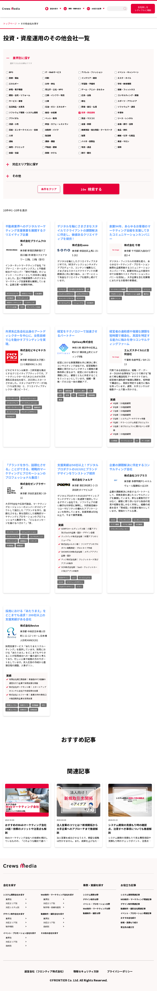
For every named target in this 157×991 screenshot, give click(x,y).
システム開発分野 (90, 894)
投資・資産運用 (88, 112)
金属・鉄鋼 (86, 124)
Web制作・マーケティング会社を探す (57, 894)
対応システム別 (12, 907)
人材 (11, 135)
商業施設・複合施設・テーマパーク (96, 129)
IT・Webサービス (53, 72)
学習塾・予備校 (88, 83)
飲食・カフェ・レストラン (56, 124)
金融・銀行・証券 (125, 124)
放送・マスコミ (88, 118)
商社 (83, 101)
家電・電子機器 (15, 89)
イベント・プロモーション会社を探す (19, 933)
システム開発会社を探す (13, 894)
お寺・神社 (50, 83)
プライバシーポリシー (120, 971)
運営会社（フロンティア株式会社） (44, 971)
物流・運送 (86, 147)
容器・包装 (14, 152)
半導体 (120, 112)
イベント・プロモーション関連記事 (136, 913)
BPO (11, 72)
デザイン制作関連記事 (130, 904)
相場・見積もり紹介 (129, 922)
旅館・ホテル (51, 152)
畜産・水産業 (51, 112)
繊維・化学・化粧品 (126, 135)
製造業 (48, 135)
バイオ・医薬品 (88, 141)
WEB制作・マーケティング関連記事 (136, 899)
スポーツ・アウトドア (127, 101)
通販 (11, 141)
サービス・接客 (15, 101)
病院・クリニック (16, 147)
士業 (47, 101)
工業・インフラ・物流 (54, 95)
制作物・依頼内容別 (52, 907)
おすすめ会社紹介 (128, 917)
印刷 (47, 77)
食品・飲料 (122, 129)
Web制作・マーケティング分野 (96, 908)
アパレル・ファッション (92, 72)
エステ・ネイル (124, 77)
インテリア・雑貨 (89, 77)
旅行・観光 (86, 152)
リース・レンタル (125, 118)
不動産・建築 (51, 147)
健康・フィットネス (126, 89)
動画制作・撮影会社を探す (52, 913)
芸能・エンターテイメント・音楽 (23, 129)
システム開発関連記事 (130, 894)
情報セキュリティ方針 (86, 971)
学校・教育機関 (124, 83)
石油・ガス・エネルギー (55, 106)
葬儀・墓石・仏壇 (89, 106)
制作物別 (9, 926)
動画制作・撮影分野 (91, 913)
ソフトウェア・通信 (126, 106)
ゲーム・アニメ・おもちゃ (92, 89)
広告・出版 (86, 95)
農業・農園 (50, 141)
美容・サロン (123, 141)
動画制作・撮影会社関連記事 (133, 908)
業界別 (9, 899)
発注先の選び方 (127, 927)
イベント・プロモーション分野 (96, 904)
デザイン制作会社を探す (13, 913)
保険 (119, 147)
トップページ (10, 23)
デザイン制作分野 (90, 899)
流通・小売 (14, 124)
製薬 (83, 135)
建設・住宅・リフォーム (19, 95)
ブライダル (14, 118)
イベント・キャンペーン (128, 72)
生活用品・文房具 (16, 106)
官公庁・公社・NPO (54, 89)
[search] (116, 8)
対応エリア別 (11, 903)
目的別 (9, 945)
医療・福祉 (14, 77)
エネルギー (14, 83)
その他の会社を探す (49, 933)
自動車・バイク (52, 129)
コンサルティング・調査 (128, 95)
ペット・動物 (51, 118)
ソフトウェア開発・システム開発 (23, 112)
